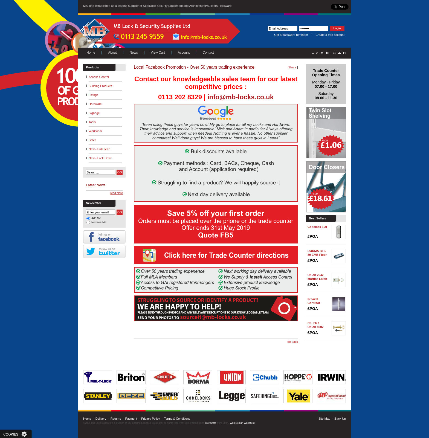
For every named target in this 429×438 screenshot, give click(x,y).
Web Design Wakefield (242, 423)
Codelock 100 (317, 226)
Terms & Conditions (177, 418)
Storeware (210, 423)
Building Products (100, 86)
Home (90, 52)
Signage (94, 113)
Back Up (340, 418)
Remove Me (98, 222)
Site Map (324, 418)
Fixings (93, 95)
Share (292, 67)
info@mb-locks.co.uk (240, 97)
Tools (92, 122)
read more (116, 193)
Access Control (99, 77)
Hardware (95, 104)
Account (184, 52)
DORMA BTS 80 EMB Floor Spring (317, 254)
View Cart (158, 52)
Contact (208, 52)
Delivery (100, 418)
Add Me (96, 218)
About (112, 52)
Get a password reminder (291, 34)
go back (292, 341)
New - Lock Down (100, 158)
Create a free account (329, 34)
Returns (116, 418)
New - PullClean (99, 149)
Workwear (95, 131)
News (134, 52)
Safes (92, 140)
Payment (131, 418)
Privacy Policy (150, 418)
